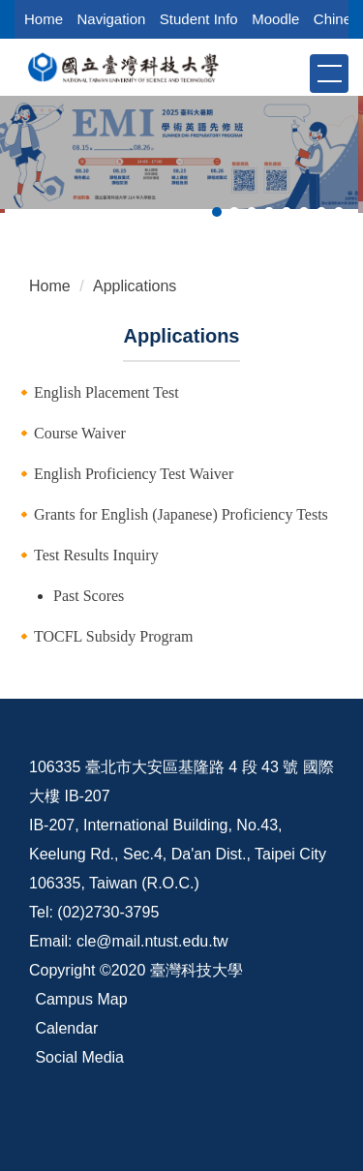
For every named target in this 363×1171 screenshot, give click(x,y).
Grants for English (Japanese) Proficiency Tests (181, 514)
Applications (134, 286)
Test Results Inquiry (96, 555)
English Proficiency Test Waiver (133, 473)
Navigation (110, 19)
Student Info (199, 19)
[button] (293, 72)
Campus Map (81, 999)
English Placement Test (106, 392)
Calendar (66, 1028)
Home (43, 19)
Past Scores (88, 595)
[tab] (217, 212)
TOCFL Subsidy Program (113, 636)
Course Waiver (80, 433)
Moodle (275, 19)
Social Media (79, 1057)
